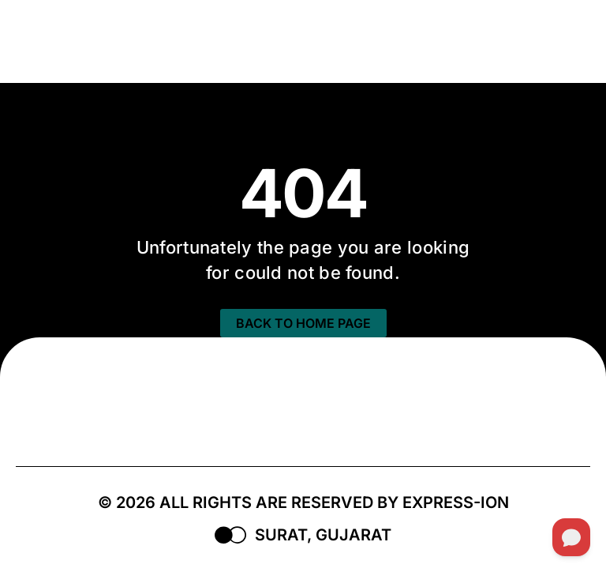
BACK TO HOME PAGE (303, 323)
